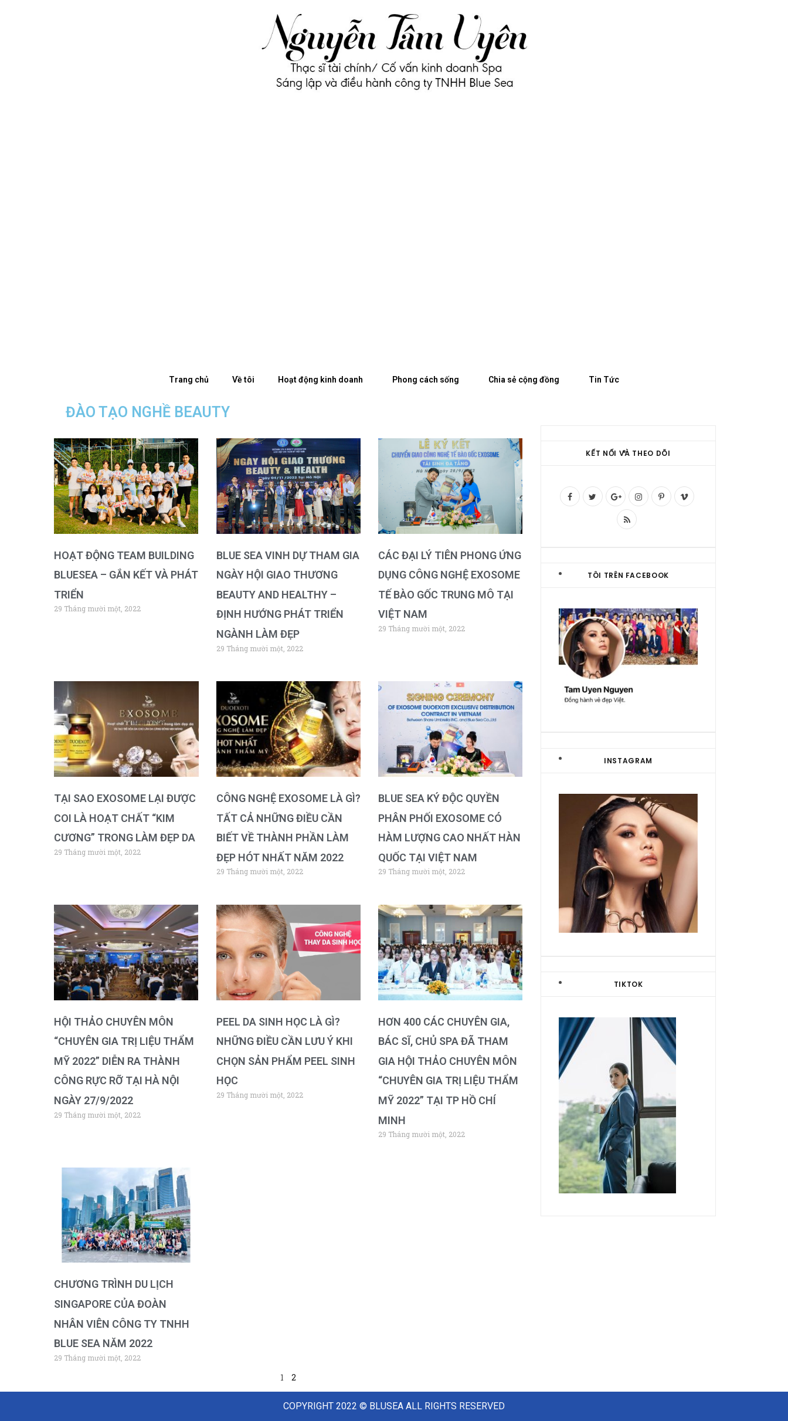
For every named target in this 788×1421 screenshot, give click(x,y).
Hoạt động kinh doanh (323, 379)
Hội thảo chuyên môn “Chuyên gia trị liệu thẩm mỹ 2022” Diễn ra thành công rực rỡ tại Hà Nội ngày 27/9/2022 (124, 1061)
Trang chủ (189, 379)
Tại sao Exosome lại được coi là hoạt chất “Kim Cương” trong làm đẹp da (125, 818)
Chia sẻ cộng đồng (526, 379)
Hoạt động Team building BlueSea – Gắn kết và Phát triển (126, 575)
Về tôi (243, 379)
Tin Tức (604, 379)
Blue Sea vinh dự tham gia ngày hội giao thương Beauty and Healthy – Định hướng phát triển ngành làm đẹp (287, 594)
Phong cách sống (428, 379)
